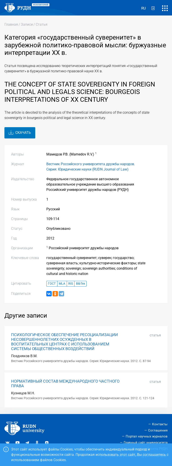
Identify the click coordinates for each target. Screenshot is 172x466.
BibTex (80, 284)
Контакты (160, 424)
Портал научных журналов (147, 436)
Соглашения (158, 430)
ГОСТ (52, 284)
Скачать (20, 132)
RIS (70, 284)
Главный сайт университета (146, 443)
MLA (62, 284)
